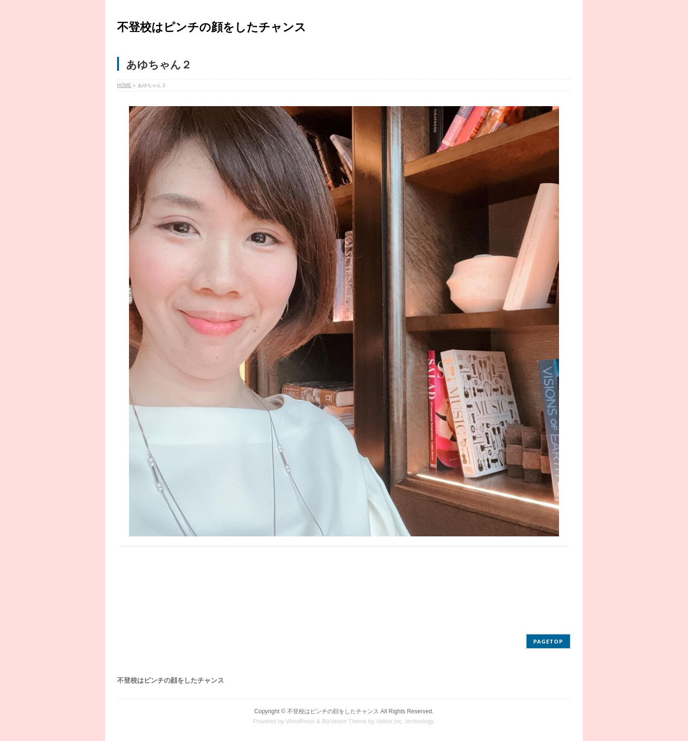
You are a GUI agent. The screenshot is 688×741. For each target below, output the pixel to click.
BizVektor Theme (344, 721)
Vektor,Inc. (390, 721)
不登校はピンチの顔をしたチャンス (211, 27)
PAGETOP (548, 641)
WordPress (300, 721)
